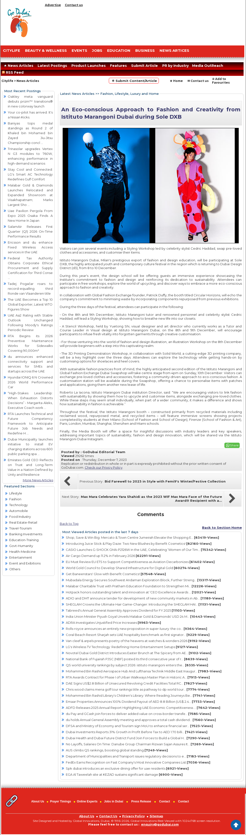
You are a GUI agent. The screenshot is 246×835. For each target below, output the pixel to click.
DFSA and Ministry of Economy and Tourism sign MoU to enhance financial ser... (139, 726)
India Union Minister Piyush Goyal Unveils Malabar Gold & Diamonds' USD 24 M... (140, 616)
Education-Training (24, 540)
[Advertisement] (143, 25)
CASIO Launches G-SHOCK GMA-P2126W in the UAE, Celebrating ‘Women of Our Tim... (146, 550)
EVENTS (79, 50)
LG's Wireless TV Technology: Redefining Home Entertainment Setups (132, 647)
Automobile (18, 511)
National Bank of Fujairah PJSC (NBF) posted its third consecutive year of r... (137, 659)
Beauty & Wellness (46, 50)
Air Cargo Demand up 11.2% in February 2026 (113, 556)
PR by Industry (175, 65)
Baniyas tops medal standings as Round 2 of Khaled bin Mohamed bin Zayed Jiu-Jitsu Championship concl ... (30, 133)
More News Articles (38, 480)
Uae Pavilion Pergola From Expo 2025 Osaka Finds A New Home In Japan (30, 215)
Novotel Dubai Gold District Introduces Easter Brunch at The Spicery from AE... (138, 653)
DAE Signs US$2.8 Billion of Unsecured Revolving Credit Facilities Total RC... (136, 683)
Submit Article (144, 65)
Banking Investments (25, 534)
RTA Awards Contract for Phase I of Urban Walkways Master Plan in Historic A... (138, 677)
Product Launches (88, 65)
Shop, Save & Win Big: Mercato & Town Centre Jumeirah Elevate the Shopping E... (142, 537)
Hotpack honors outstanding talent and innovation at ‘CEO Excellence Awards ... (141, 592)
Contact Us (108, 816)
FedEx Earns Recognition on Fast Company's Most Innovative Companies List (138, 762)
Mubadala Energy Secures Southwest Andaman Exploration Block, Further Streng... (143, 580)
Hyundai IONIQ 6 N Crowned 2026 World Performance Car (30, 382)
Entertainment (20, 557)
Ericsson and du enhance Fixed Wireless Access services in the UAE (30, 247)
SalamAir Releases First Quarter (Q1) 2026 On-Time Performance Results (30, 231)
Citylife (7, 81)
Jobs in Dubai (113, 801)
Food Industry (20, 517)
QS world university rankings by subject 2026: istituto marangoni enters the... (137, 665)
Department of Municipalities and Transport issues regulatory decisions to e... (137, 756)
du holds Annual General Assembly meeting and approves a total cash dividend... (141, 720)
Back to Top (69, 524)
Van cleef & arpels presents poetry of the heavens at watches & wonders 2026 (138, 641)
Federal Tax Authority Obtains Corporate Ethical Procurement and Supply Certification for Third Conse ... (30, 268)
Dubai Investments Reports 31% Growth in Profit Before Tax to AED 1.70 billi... (136, 732)
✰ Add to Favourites (221, 80)
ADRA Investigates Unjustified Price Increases (113, 622)
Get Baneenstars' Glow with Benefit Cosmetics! (116, 574)
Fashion (15, 499)
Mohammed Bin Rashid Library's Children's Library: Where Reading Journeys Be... (140, 695)
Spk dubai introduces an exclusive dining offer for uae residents (127, 768)
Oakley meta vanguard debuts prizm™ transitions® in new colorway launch (30, 101)
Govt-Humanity (21, 546)
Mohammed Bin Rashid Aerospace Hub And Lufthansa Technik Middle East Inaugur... (143, 671)
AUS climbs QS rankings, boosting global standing (117, 750)
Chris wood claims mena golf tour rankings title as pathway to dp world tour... (138, 689)
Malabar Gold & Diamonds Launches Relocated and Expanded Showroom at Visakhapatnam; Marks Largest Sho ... (30, 195)
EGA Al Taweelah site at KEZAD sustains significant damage (124, 774)
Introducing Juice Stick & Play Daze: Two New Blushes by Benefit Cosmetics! (139, 543)
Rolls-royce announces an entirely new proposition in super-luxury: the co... (136, 629)
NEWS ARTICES (174, 50)
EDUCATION (118, 50)
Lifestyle (15, 493)
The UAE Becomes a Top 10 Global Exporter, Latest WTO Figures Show (30, 304)
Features (118, 65)
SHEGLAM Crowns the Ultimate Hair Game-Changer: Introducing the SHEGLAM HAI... (143, 604)
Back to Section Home (222, 527)
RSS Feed (13, 72)
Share (234, 445)
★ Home (176, 81)
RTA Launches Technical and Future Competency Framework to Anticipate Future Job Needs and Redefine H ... (30, 423)
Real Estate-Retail (23, 522)
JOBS (97, 50)
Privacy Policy (133, 816)
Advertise (53, 5)
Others (14, 569)
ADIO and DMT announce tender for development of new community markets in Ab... (145, 598)
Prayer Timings (60, 801)
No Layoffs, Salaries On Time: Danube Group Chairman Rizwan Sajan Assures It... (140, 744)
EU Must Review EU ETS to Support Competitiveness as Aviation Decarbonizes (140, 562)
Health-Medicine (22, 552)
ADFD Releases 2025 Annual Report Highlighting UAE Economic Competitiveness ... (143, 708)
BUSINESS (145, 50)
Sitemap (156, 816)
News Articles (18, 65)
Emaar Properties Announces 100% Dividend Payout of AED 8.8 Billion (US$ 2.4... (140, 701)
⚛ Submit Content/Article (134, 81)
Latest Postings (52, 65)
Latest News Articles (77, 94)
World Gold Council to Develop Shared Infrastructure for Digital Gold (133, 568)
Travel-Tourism (20, 528)
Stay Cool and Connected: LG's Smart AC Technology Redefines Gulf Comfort (30, 174)
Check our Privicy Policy (103, 467)
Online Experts (87, 801)
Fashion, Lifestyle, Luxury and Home (129, 94)
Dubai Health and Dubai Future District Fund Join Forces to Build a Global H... (138, 738)
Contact (164, 801)
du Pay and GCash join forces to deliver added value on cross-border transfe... (138, 714)
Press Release (141, 801)
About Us (37, 801)
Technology (18, 505)
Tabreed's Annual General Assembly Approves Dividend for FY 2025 (130, 610)
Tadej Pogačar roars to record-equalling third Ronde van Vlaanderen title (30, 288)
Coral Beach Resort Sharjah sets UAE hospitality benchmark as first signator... (138, 635)
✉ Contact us (198, 81)
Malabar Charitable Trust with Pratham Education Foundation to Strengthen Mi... (141, 586)
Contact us (74, 5)
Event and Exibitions (25, 563)
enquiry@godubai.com (160, 824)
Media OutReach (207, 65)
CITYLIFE (11, 50)
